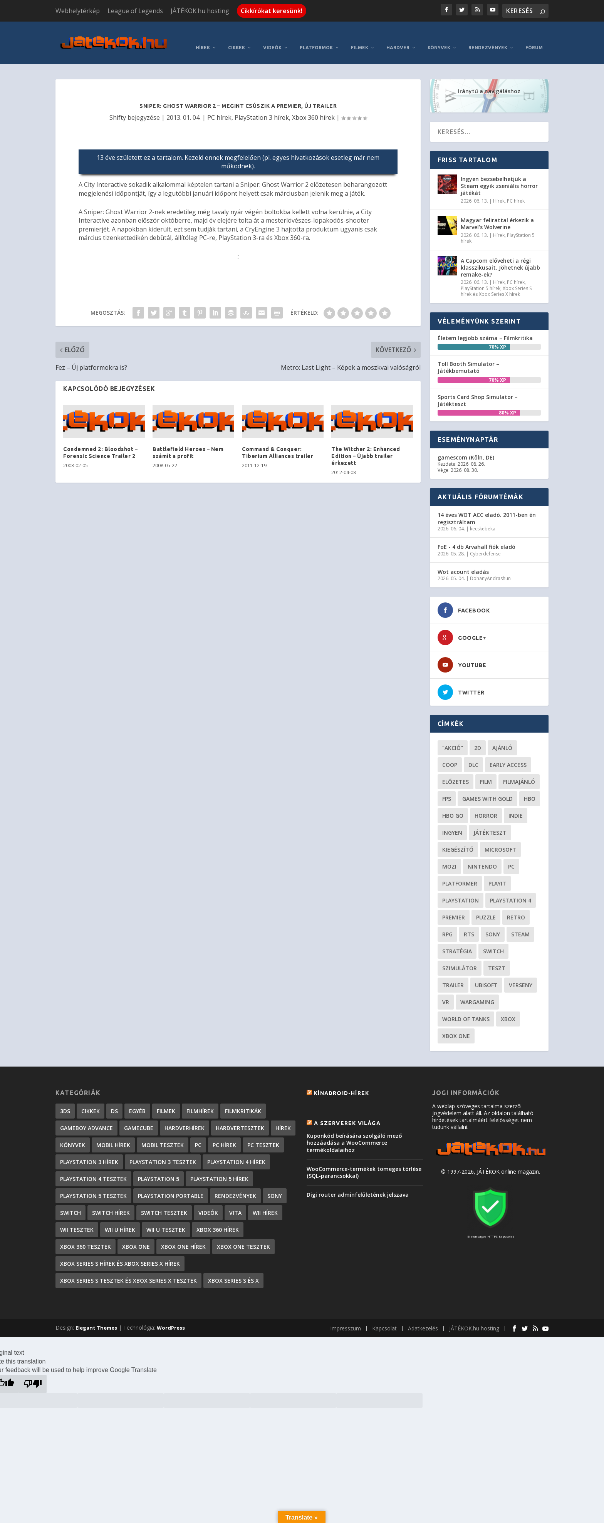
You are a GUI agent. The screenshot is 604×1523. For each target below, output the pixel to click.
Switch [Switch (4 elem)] (70, 1201)
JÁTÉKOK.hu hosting (200, 11)
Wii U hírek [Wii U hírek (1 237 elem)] (120, 1218)
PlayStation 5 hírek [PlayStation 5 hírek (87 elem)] (219, 1167)
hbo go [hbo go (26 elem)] (452, 804)
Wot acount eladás (463, 560)
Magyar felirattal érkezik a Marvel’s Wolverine (497, 212)
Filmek (359, 36)
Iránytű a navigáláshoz (489, 79)
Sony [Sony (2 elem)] (274, 1184)
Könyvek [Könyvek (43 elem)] (72, 1133)
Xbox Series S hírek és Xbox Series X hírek (496, 279)
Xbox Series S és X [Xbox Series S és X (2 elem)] (233, 1269)
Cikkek (236, 36)
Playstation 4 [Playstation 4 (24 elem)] (510, 888)
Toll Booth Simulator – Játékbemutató (468, 356)
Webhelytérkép (77, 11)
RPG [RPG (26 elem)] (447, 922)
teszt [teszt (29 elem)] (496, 956)
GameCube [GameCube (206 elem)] (138, 1116)
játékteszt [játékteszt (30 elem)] (490, 821)
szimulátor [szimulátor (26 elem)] (459, 956)
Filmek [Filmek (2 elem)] (166, 1099)
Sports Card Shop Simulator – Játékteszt (478, 389)
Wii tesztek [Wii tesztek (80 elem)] (77, 1218)
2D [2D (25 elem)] (477, 736)
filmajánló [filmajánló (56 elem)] (519, 770)
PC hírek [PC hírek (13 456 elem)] (224, 1133)
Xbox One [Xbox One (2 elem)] (136, 1235)
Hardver (397, 36)
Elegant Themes (96, 1316)
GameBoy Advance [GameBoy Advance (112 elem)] (86, 1116)
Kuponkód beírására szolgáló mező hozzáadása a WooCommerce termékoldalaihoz (354, 1131)
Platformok (316, 36)
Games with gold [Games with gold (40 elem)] (487, 787)
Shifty (117, 106)
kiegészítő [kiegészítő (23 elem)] (457, 838)
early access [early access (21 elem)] (508, 753)
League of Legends (135, 11)
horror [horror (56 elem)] (486, 804)
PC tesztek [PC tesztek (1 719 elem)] (263, 1133)
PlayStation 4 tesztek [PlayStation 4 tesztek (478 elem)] (93, 1167)
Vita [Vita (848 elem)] (235, 1201)
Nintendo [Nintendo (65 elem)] (482, 855)
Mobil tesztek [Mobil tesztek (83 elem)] (162, 1133)
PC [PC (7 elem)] (198, 1133)
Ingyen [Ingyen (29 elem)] (452, 821)
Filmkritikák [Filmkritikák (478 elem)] (243, 1099)
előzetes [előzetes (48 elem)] (455, 770)
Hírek (203, 36)
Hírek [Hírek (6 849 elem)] (283, 1116)
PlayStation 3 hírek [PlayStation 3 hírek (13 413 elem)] (89, 1150)
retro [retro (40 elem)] (516, 905)
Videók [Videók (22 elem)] (208, 1201)
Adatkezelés (423, 1316)
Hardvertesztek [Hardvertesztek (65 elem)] (240, 1116)
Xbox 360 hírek (313, 106)
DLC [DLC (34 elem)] (473, 753)
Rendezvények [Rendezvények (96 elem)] (235, 1184)
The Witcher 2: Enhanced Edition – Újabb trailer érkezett (365, 444)
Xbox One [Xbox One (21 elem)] (456, 1024)
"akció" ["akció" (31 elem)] (452, 736)
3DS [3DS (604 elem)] (65, 1099)
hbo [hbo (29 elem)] (529, 787)
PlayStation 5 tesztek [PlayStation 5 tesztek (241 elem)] (93, 1184)
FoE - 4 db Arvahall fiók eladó (476, 535)
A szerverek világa (347, 1112)
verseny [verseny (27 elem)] (520, 973)
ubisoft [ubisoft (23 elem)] (486, 973)
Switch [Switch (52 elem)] (493, 939)
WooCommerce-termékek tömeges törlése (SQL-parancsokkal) (364, 1161)
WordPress (171, 1316)
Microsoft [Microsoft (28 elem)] (500, 838)
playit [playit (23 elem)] (497, 872)
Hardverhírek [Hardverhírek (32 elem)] (184, 1116)
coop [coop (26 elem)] (449, 753)
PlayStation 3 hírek (262, 106)
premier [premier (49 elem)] (453, 905)
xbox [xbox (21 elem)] (508, 1007)
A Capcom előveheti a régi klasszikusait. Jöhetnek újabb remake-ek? (500, 256)
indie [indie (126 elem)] (515, 804)
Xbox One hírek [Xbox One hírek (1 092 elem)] (183, 1235)
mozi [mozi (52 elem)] (449, 855)
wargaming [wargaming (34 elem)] (477, 990)
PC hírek (219, 106)
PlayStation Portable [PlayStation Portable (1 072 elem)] (170, 1184)
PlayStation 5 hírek (480, 276)
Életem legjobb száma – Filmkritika (485, 326)
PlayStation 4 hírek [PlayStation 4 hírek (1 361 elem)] (236, 1150)
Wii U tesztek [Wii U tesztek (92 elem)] (165, 1218)
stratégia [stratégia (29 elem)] (457, 939)
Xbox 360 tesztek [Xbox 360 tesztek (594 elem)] (85, 1235)
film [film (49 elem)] (486, 770)
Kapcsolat (384, 1316)
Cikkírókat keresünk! (271, 11)
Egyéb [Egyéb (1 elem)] (137, 1099)
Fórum (534, 36)
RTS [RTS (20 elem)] (469, 922)
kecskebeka (482, 517)
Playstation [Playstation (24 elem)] (460, 888)
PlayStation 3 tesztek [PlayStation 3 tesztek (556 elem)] (162, 1150)
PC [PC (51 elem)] (511, 855)
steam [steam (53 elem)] (520, 922)
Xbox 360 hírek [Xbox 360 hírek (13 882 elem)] (217, 1218)
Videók (272, 36)
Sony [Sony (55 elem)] (492, 922)
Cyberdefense (485, 542)
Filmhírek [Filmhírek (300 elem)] (200, 1099)
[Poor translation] (33, 1372)
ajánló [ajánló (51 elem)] (502, 736)
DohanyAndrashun (490, 567)
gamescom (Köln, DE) (466, 446)
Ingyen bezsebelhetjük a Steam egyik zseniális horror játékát (499, 174)
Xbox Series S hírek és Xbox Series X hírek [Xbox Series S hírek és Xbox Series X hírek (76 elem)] (120, 1252)
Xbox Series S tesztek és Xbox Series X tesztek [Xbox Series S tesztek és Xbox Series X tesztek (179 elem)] (128, 1269)
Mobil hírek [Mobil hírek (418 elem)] (113, 1133)
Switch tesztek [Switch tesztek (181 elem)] (164, 1201)
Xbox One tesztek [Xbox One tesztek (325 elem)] (243, 1235)
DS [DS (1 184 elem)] (114, 1099)
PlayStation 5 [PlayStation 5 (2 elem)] (158, 1167)
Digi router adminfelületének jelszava (358, 1183)
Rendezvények (487, 36)
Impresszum (345, 1316)
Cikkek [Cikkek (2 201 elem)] (90, 1099)
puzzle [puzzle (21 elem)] (486, 905)
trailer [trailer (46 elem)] (453, 973)
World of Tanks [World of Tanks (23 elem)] (466, 1007)
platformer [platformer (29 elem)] (459, 872)
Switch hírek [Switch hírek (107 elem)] (111, 1201)
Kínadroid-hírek (341, 1082)
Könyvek (439, 36)
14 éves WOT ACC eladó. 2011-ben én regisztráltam (487, 507)
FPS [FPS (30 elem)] (446, 787)
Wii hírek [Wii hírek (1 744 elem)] (265, 1201)
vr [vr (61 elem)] (445, 990)
